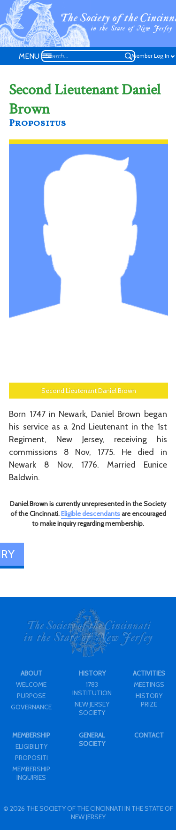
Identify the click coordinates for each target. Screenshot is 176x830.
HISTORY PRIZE (149, 700)
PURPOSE (31, 696)
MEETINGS (149, 684)
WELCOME (31, 684)
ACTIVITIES (149, 673)
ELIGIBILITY (31, 746)
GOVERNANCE (31, 707)
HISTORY (92, 673)
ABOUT (31, 673)
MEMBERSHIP (31, 735)
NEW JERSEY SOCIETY (92, 708)
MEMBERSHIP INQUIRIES (31, 773)
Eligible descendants (90, 513)
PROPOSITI (31, 757)
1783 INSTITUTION (92, 688)
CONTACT (149, 735)
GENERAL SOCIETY (92, 739)
